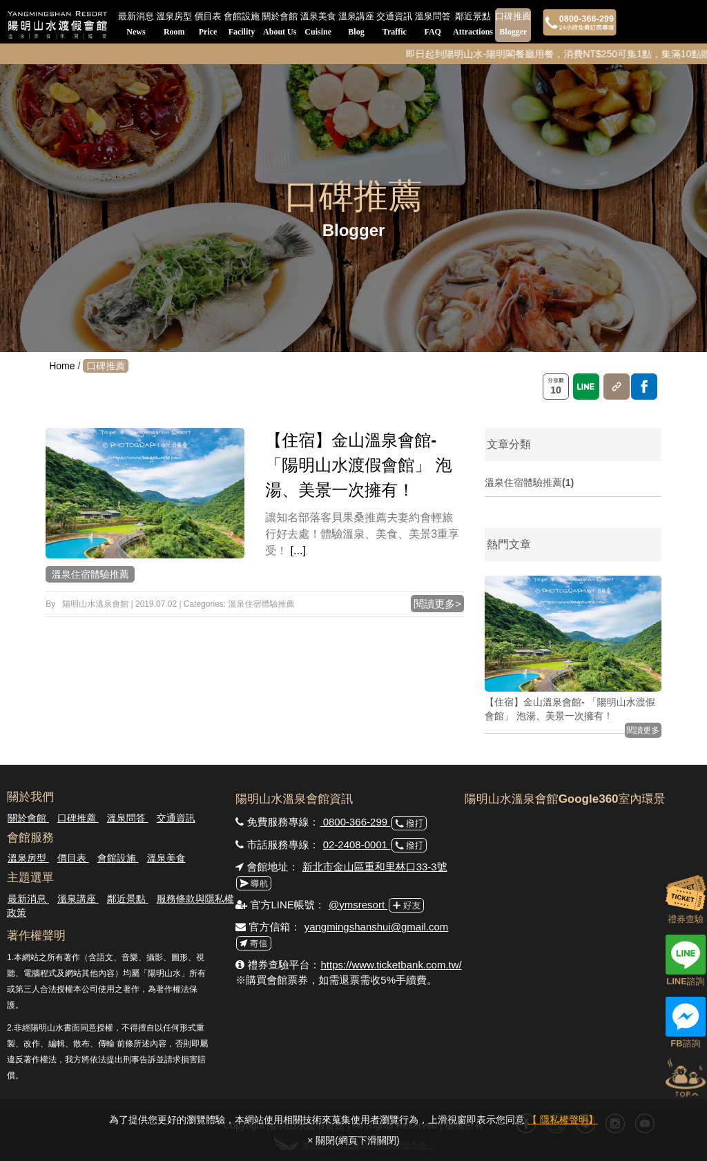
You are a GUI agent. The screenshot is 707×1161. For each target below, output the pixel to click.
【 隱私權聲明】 (562, 1119)
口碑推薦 (513, 25)
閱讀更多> (437, 603)
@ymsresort (358, 904)
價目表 (208, 25)
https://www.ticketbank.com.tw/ (390, 964)
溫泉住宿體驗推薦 (90, 574)
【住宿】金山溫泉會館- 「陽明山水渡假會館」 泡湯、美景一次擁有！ (358, 465)
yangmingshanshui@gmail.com (376, 927)
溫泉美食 (318, 25)
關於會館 (280, 25)
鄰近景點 (473, 25)
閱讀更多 (642, 730)
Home (62, 365)
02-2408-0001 (357, 844)
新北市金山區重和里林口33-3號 (374, 866)
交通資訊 (394, 25)
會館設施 (242, 25)
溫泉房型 (174, 25)
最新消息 (136, 25)
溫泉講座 (356, 25)
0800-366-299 (355, 822)
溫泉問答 (433, 25)
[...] (298, 550)
